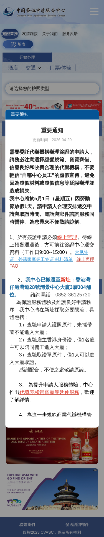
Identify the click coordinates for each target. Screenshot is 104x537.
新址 (65, 280)
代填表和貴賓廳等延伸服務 (49, 392)
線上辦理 (67, 237)
